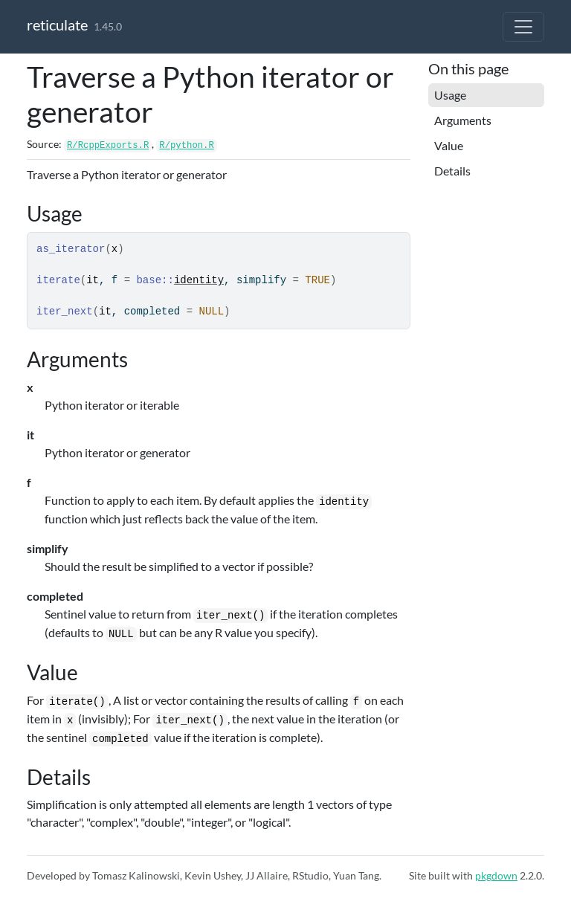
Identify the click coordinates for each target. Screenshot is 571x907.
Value (448, 145)
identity (199, 280)
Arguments (462, 120)
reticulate (57, 24)
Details (452, 171)
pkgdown (496, 875)
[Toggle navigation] (523, 27)
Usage (450, 95)
